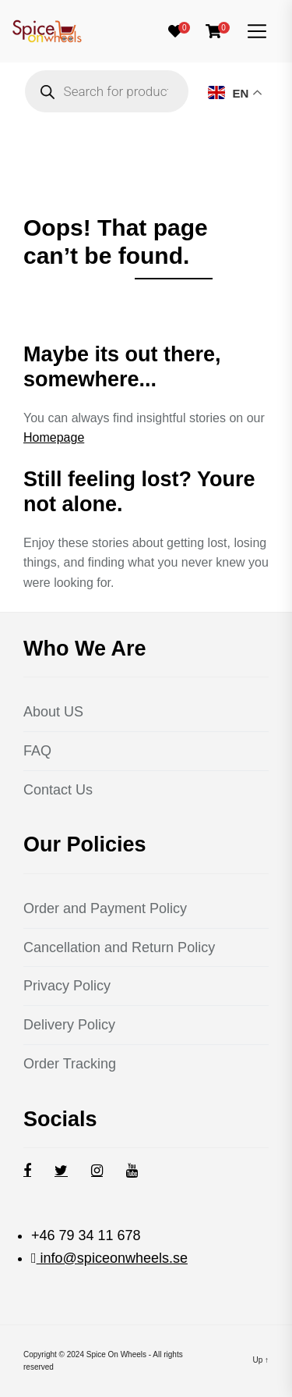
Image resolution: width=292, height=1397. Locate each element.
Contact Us (58, 790)
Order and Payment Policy (105, 908)
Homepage (53, 437)
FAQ (37, 751)
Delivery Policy (69, 1025)
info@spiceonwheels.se (112, 1258)
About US (53, 712)
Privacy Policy (67, 986)
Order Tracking (69, 1064)
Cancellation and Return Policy (119, 947)
